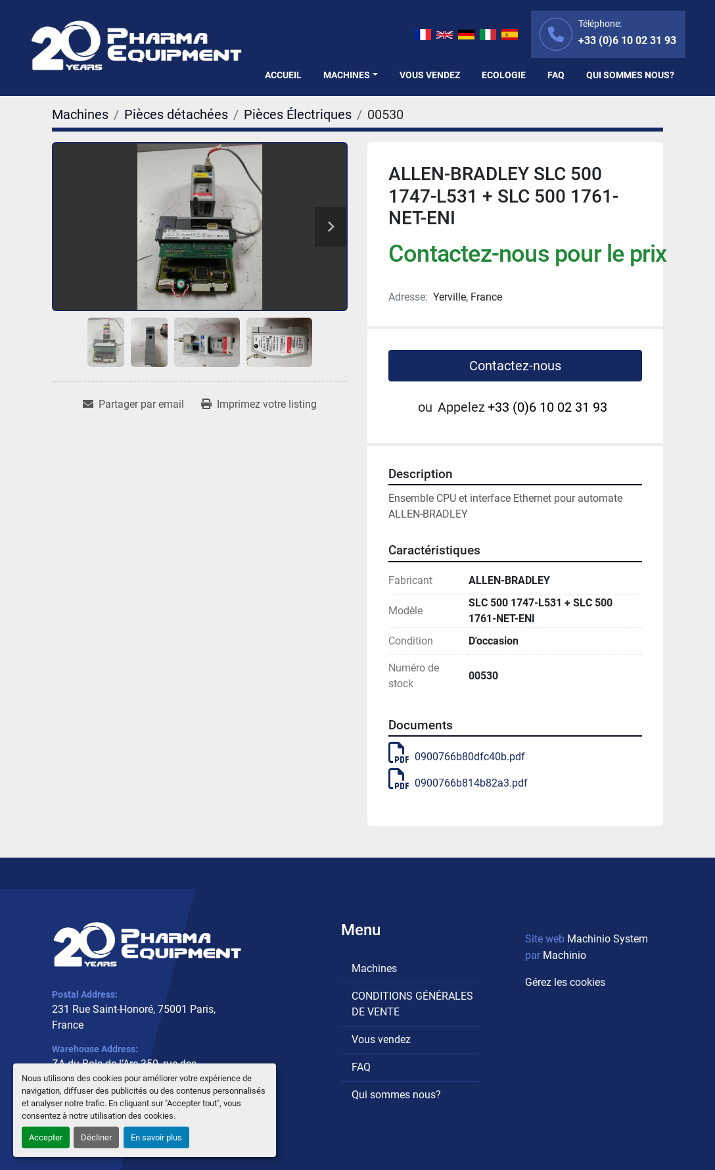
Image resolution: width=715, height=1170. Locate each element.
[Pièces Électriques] (298, 114)
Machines (346, 75)
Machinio (564, 955)
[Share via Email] (133, 404)
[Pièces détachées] (176, 114)
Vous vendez (430, 75)
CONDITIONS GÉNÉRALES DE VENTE (412, 1004)
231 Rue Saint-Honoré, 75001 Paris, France (134, 1017)
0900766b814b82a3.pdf (458, 783)
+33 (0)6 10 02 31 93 (627, 40)
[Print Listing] (259, 404)
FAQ (556, 75)
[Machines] (80, 114)
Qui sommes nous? (630, 75)
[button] (350, 75)
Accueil (283, 75)
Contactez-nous (515, 366)
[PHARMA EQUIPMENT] (147, 944)
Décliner (96, 1137)
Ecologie (504, 75)
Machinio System (607, 939)
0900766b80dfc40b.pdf (456, 756)
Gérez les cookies (565, 982)
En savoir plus (156, 1137)
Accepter (45, 1137)
